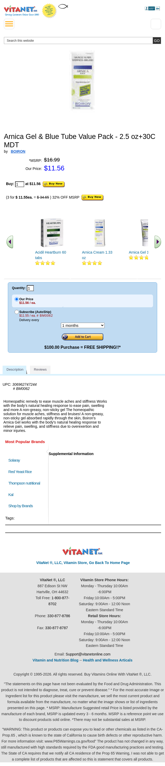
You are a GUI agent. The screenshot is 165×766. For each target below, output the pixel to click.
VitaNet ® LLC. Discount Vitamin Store (82, 551)
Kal (10, 494)
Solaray (14, 460)
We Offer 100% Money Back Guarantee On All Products (49, 11)
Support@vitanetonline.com (88, 654)
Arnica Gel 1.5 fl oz (144, 252)
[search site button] (157, 40)
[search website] (82, 40)
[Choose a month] (83, 325)
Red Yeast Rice (20, 471)
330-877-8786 (58, 616)
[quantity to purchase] (19, 184)
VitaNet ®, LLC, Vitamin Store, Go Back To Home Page (83, 563)
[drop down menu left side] (9, 24)
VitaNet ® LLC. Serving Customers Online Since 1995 (21, 10)
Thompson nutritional (24, 483)
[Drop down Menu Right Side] (156, 24)
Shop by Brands (21, 506)
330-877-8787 (56, 628)
